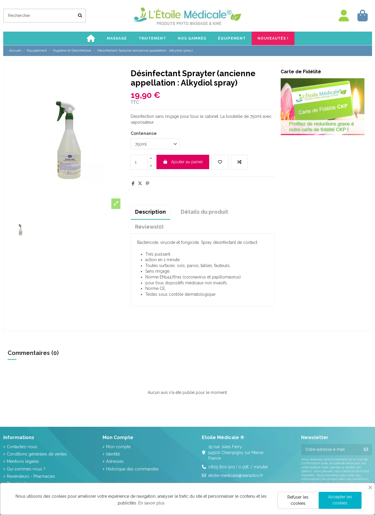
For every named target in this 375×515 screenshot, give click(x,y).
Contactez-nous (22, 446)
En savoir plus (151, 503)
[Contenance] (155, 143)
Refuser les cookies (297, 500)
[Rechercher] (80, 16)
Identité (113, 454)
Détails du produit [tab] (204, 212)
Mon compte (118, 446)
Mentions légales (23, 461)
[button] (117, 38)
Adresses (115, 461)
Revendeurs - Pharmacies (31, 476)
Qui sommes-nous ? (26, 469)
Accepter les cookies (340, 499)
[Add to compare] (239, 162)
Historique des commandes (132, 469)
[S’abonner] (366, 449)
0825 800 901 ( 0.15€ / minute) (238, 467)
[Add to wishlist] (220, 162)
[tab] (149, 227)
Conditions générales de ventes (37, 454)
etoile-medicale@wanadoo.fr (235, 475)
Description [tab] (150, 212)
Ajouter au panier (183, 161)
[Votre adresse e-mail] (330, 449)
